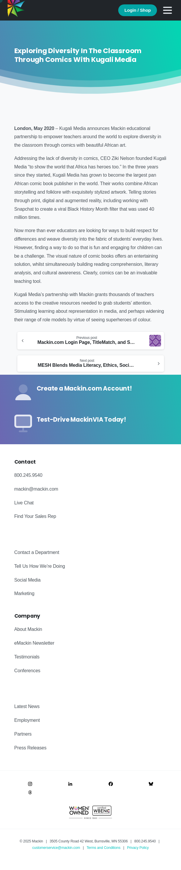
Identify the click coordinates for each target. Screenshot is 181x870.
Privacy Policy (138, 848)
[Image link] (30, 784)
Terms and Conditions (103, 848)
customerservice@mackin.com (56, 848)
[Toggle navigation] (167, 10)
